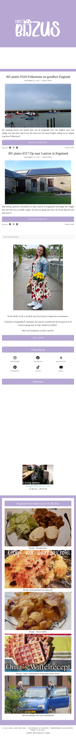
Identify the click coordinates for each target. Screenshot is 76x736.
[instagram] (14, 359)
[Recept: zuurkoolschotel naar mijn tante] (38, 569)
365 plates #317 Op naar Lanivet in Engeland (38, 153)
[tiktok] (38, 368)
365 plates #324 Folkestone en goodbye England (38, 76)
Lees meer (38, 338)
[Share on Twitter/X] (13, 148)
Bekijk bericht (38, 143)
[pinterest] (14, 368)
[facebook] (38, 359)
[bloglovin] (61, 359)
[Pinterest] (20, 404)
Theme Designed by (38, 733)
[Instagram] (9, 56)
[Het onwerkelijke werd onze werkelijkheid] (38, 695)
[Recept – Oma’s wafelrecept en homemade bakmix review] (38, 653)
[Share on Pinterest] (17, 148)
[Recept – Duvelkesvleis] (38, 527)
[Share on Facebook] (10, 148)
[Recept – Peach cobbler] (38, 611)
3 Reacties (47, 81)
